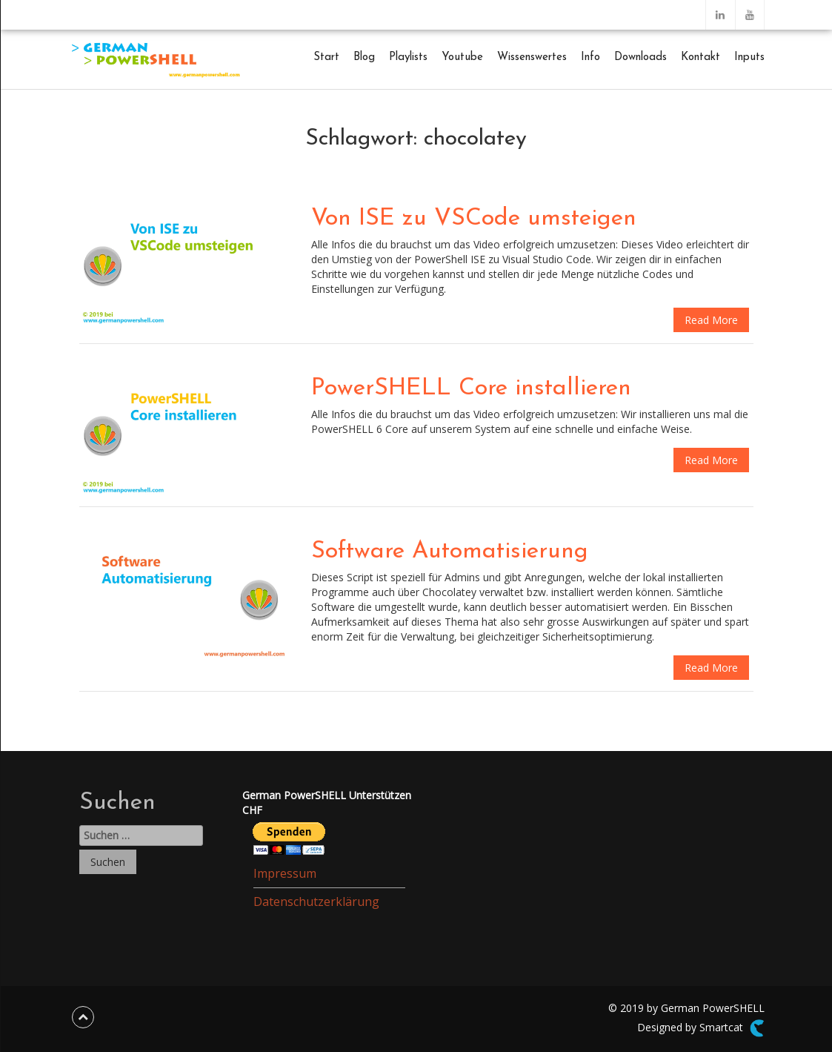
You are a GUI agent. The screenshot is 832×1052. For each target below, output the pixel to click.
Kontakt (700, 57)
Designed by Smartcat (700, 1028)
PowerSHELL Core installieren (471, 388)
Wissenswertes (532, 57)
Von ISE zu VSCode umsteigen (473, 219)
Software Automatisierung (449, 551)
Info (590, 57)
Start (326, 57)
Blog (364, 57)
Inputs (749, 57)
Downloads (640, 57)
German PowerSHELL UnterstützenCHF (326, 802)
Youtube (462, 57)
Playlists (408, 57)
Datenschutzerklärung (316, 901)
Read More (711, 320)
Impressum (284, 873)
